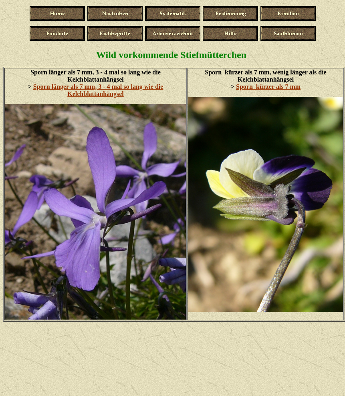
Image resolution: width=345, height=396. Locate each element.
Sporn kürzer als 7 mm (268, 86)
